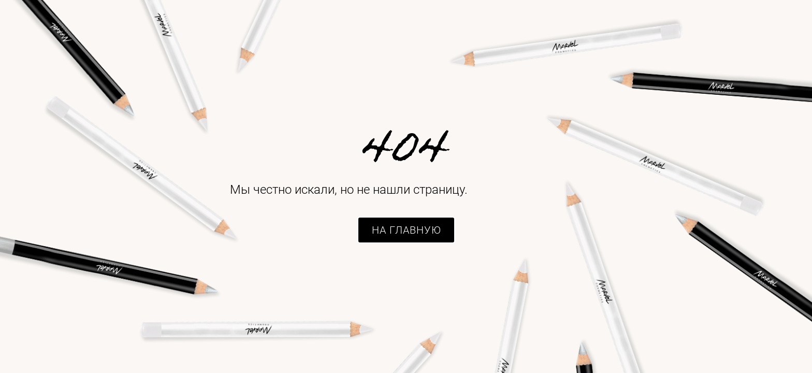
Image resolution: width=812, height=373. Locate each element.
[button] (406, 230)
